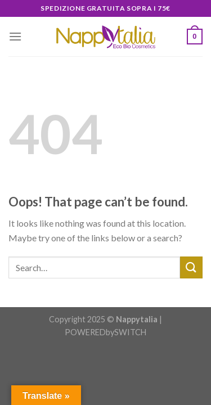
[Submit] (191, 267)
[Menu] (15, 36)
